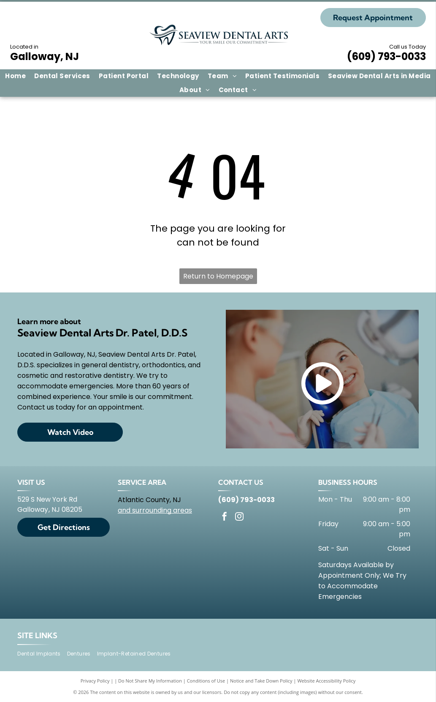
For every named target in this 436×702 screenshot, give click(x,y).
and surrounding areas (155, 510)
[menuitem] (15, 76)
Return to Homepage (218, 276)
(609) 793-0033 (386, 56)
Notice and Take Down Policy (261, 680)
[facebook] (224, 517)
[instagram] (239, 517)
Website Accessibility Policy (326, 680)
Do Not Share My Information (150, 680)
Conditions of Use (206, 680)
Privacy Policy (95, 680)
